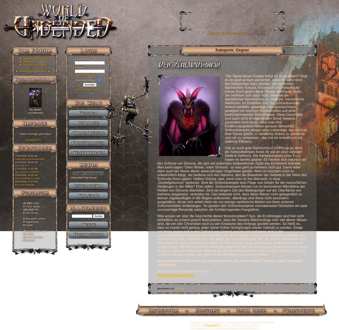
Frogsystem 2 (212, 325)
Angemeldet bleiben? (85, 80)
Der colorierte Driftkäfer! (27, 172)
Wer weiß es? (22, 165)
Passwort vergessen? (86, 74)
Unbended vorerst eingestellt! (30, 159)
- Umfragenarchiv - (33, 139)
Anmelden (90, 84)
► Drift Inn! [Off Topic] (33, 64)
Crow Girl (180, 288)
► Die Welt (26, 61)
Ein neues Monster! (25, 184)
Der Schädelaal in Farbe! (27, 178)
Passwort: (80, 67)
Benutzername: (82, 59)
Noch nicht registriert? (86, 89)
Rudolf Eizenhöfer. (176, 275)
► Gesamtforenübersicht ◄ (33, 71)
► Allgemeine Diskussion (35, 58)
